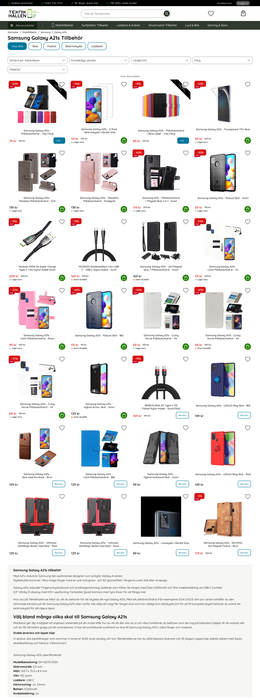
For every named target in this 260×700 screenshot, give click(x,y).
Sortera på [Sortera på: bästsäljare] (25, 60)
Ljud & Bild (192, 25)
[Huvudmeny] (22, 25)
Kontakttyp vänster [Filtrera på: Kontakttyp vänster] (83, 60)
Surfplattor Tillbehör (95, 25)
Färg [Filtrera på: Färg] (197, 60)
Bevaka (182, 415)
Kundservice (225, 3)
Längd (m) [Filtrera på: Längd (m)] (140, 60)
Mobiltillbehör (62, 25)
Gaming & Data (218, 25)
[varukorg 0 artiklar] (243, 13)
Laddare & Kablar (128, 25)
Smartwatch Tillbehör (163, 25)
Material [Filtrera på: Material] (15, 69)
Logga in (243, 3)
